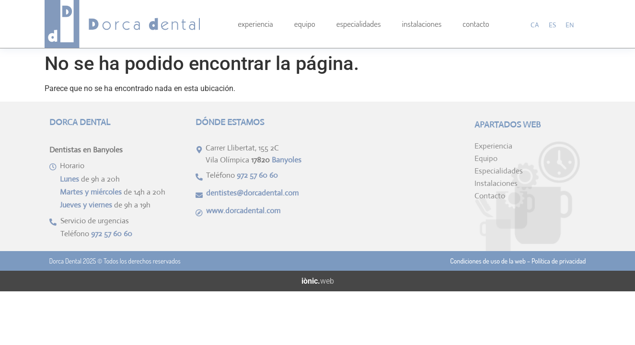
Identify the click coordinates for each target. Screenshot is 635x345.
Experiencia (255, 24)
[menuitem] (535, 25)
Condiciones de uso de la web (488, 261)
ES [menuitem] (552, 25)
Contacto (475, 24)
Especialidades (358, 24)
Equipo (304, 24)
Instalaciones (422, 24)
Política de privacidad (558, 261)
